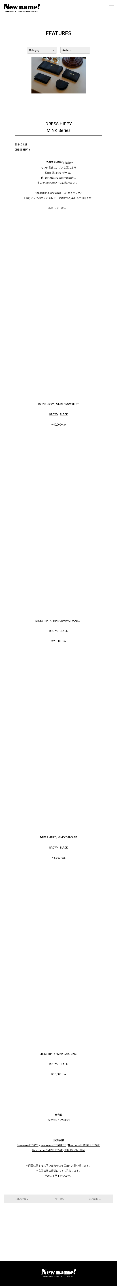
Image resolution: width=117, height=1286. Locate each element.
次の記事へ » (95, 1199)
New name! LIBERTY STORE (84, 1145)
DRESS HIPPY (22, 149)
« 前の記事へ (22, 1199)
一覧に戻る (58, 1199)
